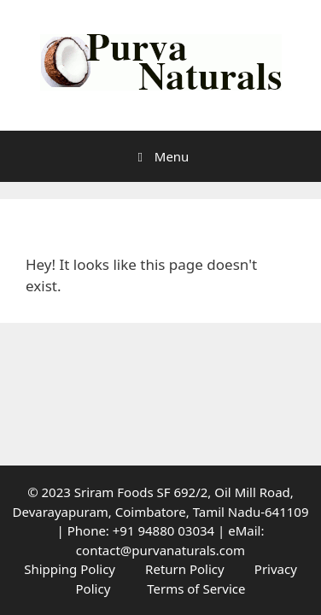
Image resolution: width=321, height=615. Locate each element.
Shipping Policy (69, 568)
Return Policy (185, 568)
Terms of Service (196, 588)
